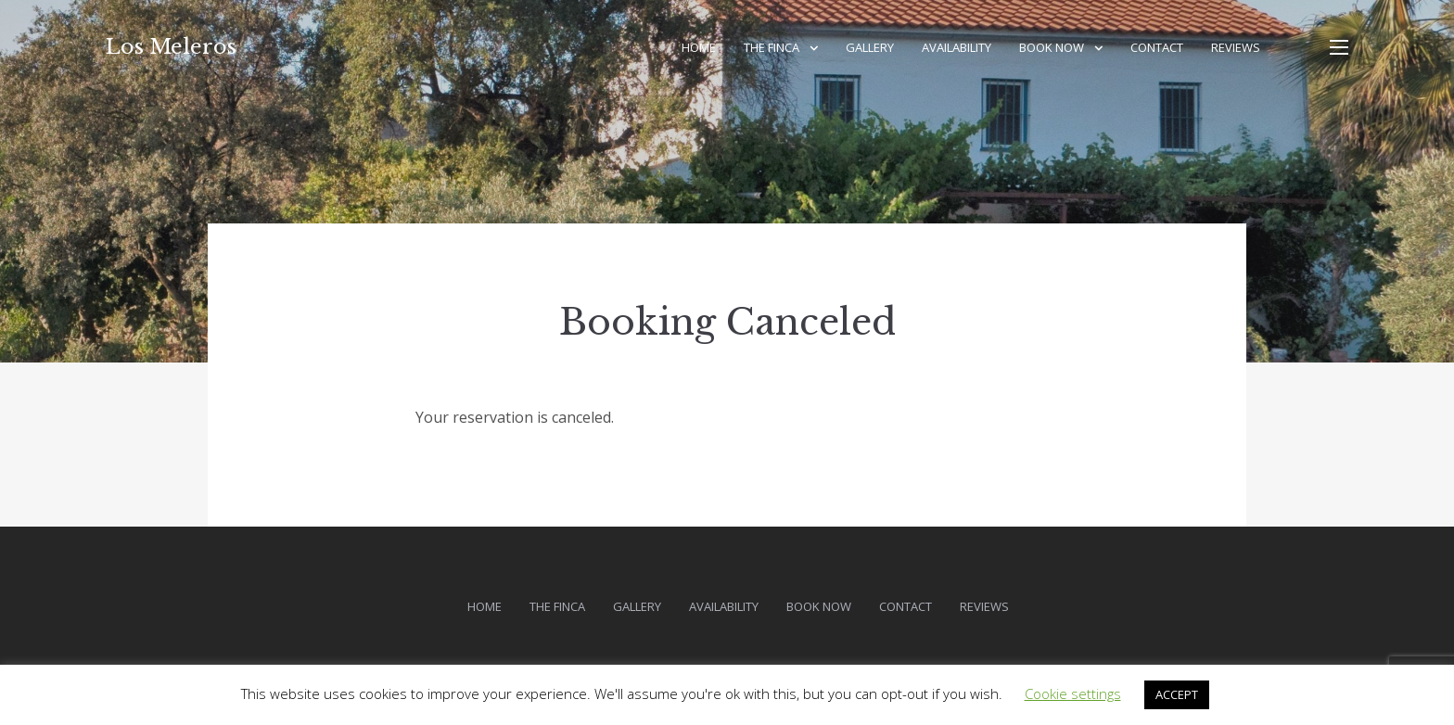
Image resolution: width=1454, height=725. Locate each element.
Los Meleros (171, 46)
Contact (1156, 47)
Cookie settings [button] (1073, 693)
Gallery (870, 47)
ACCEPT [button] (1176, 694)
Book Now (1051, 47)
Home (699, 47)
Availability (956, 47)
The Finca (771, 47)
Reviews (1235, 47)
